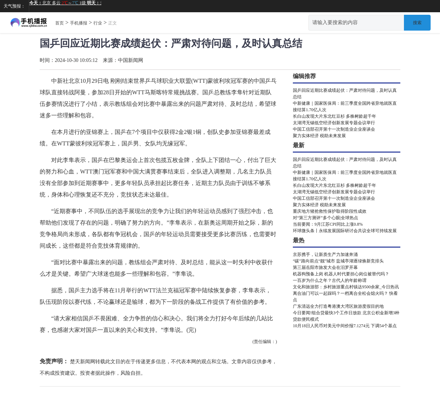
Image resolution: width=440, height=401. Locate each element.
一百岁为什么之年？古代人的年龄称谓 (329, 280)
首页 (59, 23)
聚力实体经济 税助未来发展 (319, 135)
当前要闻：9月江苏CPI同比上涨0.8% (328, 224)
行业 (97, 23)
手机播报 (78, 23)
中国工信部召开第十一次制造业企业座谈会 (334, 129)
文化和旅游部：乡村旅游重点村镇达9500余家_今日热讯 (346, 286)
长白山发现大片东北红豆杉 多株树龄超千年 (334, 116)
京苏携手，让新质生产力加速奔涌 (325, 254)
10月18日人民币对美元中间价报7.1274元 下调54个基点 (345, 325)
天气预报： (14, 6)
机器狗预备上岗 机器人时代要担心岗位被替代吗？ (341, 273)
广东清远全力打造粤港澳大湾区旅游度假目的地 (338, 306)
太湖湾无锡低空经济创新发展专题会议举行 (334, 122)
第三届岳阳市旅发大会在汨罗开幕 (325, 267)
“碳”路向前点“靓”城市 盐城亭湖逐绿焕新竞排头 (338, 260)
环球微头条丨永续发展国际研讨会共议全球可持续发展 (345, 230)
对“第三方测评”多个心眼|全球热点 (325, 217)
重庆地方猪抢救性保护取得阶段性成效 (329, 211)
